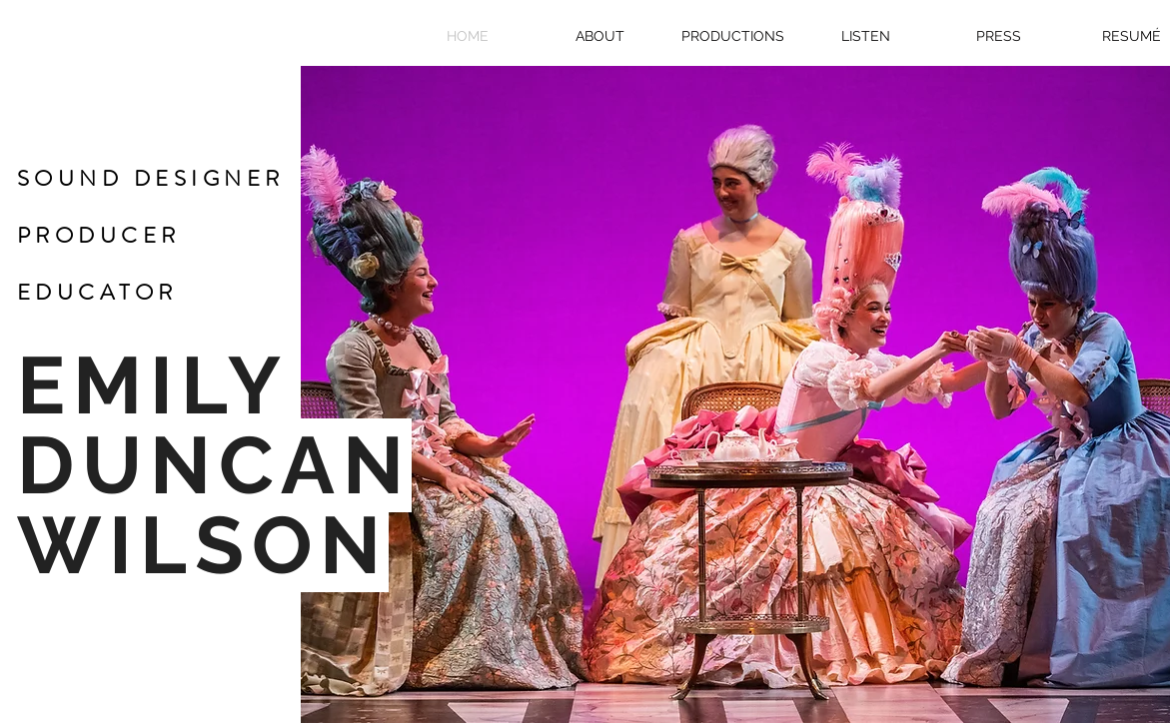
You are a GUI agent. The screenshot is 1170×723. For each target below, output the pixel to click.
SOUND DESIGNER (151, 178)
